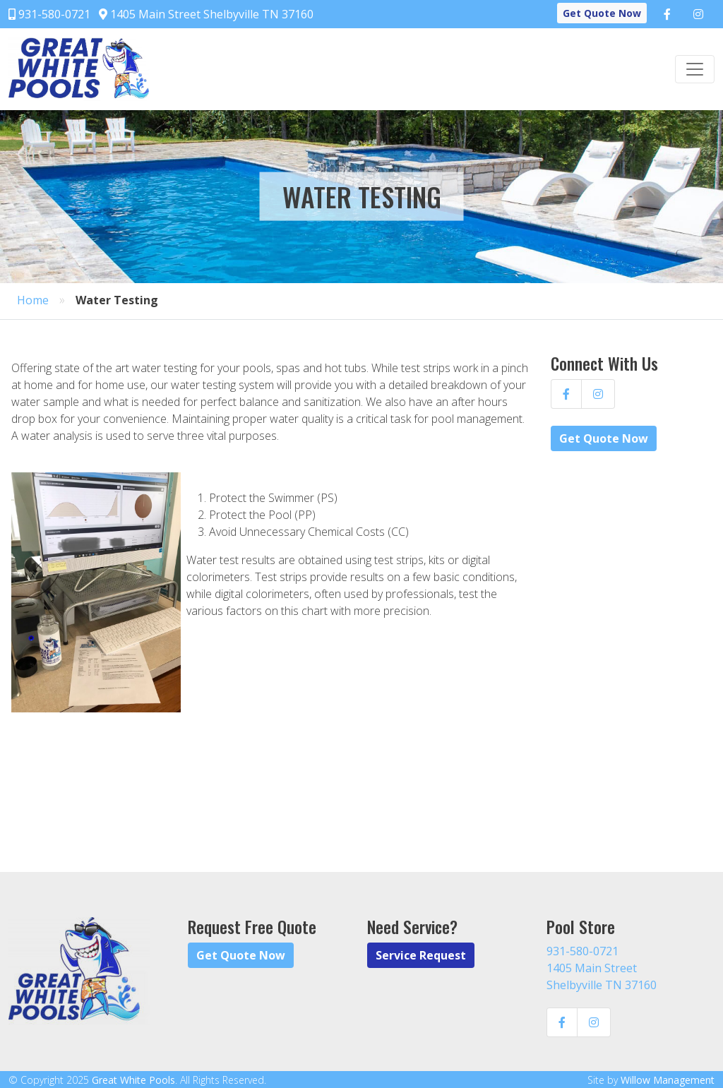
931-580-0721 (49, 14)
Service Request (421, 955)
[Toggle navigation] (695, 69)
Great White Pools (133, 1080)
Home (33, 300)
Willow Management (668, 1080)
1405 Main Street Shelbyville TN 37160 (206, 14)
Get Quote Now (602, 13)
